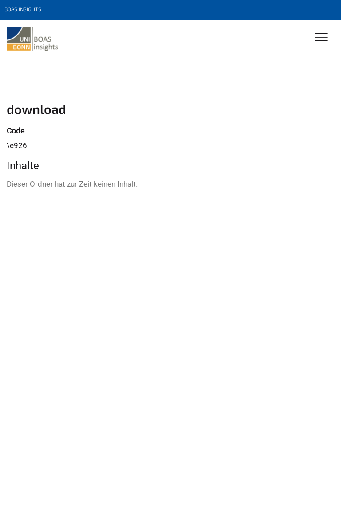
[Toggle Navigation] (321, 38)
